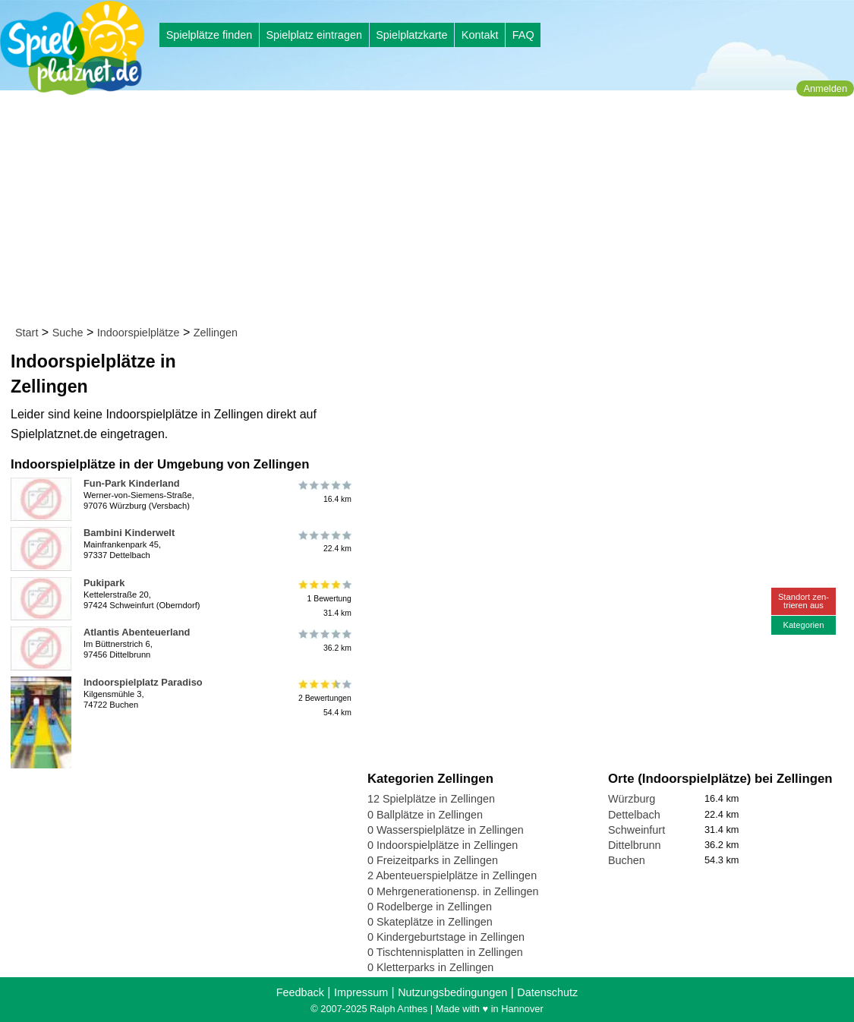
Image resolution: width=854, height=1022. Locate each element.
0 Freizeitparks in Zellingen (432, 860)
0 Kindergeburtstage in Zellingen (446, 937)
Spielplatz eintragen (313, 35)
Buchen (626, 860)
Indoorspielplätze (138, 332)
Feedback (300, 992)
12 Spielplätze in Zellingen (431, 799)
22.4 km (323, 541)
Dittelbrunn (634, 845)
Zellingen (216, 332)
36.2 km (323, 640)
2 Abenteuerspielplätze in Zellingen (452, 875)
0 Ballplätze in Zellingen (425, 815)
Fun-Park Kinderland (132, 483)
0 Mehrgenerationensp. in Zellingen (453, 891)
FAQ (523, 35)
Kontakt (480, 35)
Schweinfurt (636, 830)
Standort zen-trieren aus (803, 601)
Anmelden (825, 88)
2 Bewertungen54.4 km (323, 698)
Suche (68, 332)
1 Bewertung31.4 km (323, 598)
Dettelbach (634, 815)
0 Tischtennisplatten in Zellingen (445, 952)
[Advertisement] (432, 211)
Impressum (361, 992)
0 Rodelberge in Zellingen (429, 907)
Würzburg (631, 799)
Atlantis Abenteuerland (137, 632)
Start (26, 332)
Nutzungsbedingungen (452, 992)
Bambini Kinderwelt (129, 532)
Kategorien (803, 624)
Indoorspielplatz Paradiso (143, 682)
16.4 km (323, 492)
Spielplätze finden (209, 35)
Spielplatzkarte (411, 35)
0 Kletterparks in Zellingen (430, 967)
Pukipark (104, 582)
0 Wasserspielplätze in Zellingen (445, 830)
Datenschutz (547, 992)
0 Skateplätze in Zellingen (430, 922)
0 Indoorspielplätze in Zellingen (442, 845)
